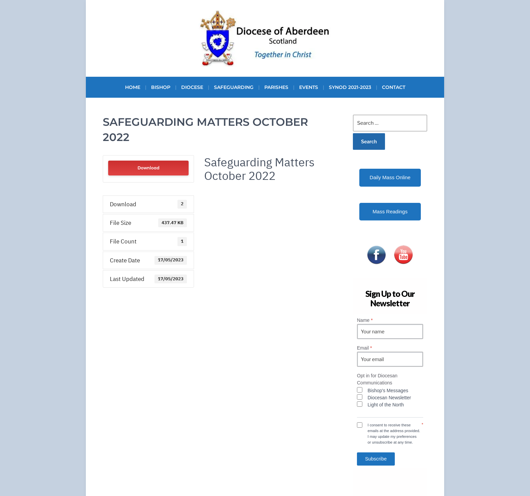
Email (364, 348)
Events (308, 87)
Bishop (160, 87)
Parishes (276, 87)
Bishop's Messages (388, 390)
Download (148, 168)
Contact (393, 87)
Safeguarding (234, 87)
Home (132, 87)
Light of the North (386, 404)
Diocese (192, 87)
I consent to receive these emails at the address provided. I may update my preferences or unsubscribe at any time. (394, 433)
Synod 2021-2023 (350, 87)
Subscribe (376, 459)
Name (365, 320)
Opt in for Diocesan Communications (377, 379)
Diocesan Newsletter (389, 397)
